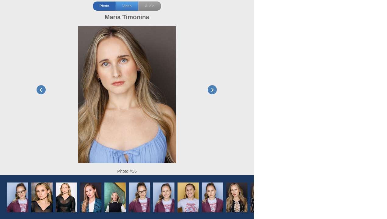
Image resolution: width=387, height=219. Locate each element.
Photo (104, 6)
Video (127, 6)
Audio (149, 6)
